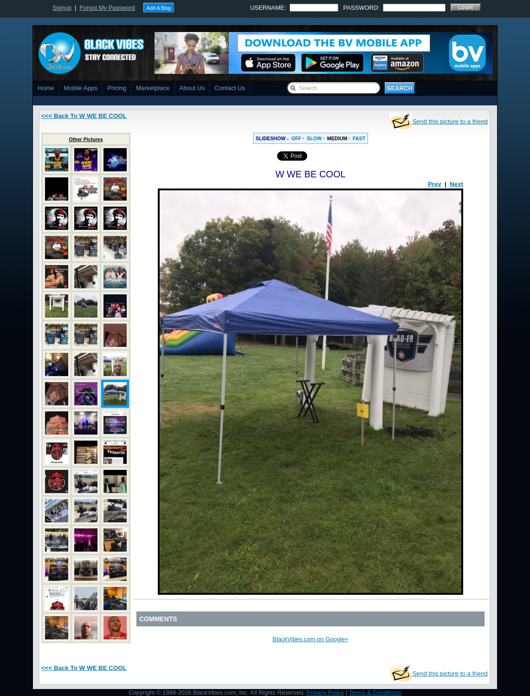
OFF (296, 138)
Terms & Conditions (375, 692)
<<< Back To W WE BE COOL (84, 115)
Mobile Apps (81, 88)
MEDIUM (337, 138)
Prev (434, 184)
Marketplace (153, 88)
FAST (359, 138)
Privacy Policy (325, 692)
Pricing (116, 88)
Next (456, 184)
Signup (61, 7)
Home (46, 88)
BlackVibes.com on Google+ (310, 639)
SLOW (314, 138)
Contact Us (229, 88)
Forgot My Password (107, 7)
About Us (192, 88)
